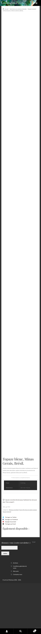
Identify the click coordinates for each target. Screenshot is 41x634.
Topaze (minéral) (32, 9)
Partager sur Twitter (11, 568)
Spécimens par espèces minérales (18, 9)
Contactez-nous (17, 625)
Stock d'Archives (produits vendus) (28, 560)
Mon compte (7, 631)
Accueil (6, 9)
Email (33, 593)
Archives (15, 614)
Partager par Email (10, 575)
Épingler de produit (10, 572)
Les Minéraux (9, 3)
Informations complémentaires (20, 528)
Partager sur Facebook (11, 570)
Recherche (20, 631)
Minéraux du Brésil (14, 560)
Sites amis (16, 622)
